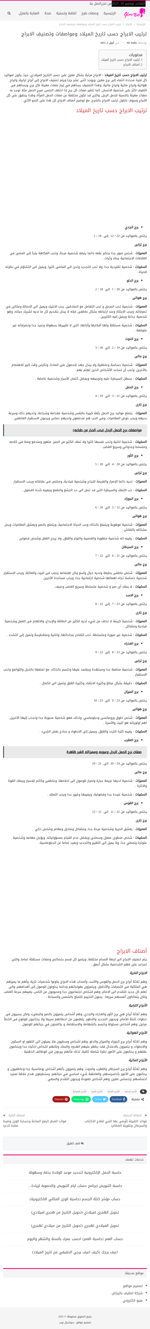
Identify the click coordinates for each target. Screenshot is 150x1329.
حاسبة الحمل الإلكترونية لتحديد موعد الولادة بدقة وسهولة (75, 1172)
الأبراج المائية (114, 1092)
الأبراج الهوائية (79, 1092)
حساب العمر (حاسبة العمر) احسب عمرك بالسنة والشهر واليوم (75, 1238)
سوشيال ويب (66, 1322)
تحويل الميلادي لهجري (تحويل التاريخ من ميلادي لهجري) (75, 1225)
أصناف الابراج (131, 64)
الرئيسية (110, 13)
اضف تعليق (75, 1143)
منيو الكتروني (133, 1300)
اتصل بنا (95, 3)
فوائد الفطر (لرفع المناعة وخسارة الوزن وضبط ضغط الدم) (34, 1123)
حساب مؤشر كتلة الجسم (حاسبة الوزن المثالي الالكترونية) (75, 1199)
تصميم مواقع (133, 1286)
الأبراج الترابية (131, 1092)
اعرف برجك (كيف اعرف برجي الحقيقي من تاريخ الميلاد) (75, 1252)
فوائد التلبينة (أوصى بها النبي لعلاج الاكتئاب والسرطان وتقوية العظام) (116, 1123)
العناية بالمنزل (29, 13)
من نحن (106, 3)
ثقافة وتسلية (66, 13)
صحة (47, 13)
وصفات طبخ (89, 13)
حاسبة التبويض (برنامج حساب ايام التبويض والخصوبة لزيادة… (75, 1185)
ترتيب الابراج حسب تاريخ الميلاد (120, 60)
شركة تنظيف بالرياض (127, 1293)
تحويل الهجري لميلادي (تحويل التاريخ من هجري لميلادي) (75, 1212)
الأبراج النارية (97, 1092)
